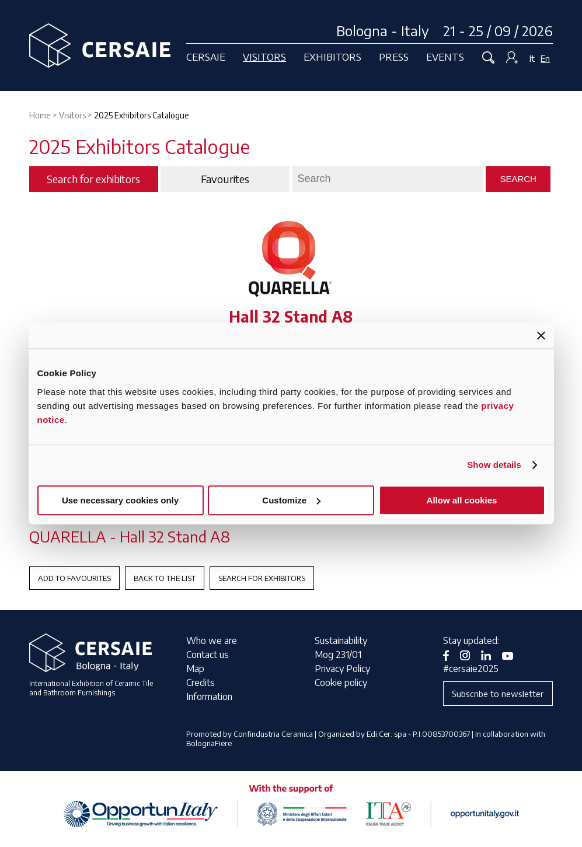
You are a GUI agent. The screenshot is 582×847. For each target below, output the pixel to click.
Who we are (211, 640)
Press (394, 56)
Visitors (264, 56)
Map (195, 668)
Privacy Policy (342, 668)
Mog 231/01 (338, 654)
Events (445, 56)
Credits (200, 682)
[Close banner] (541, 335)
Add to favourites (74, 578)
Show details (494, 465)
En (545, 58)
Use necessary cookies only (120, 500)
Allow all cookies (462, 500)
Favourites (225, 179)
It (532, 58)
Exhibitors (332, 56)
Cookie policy (341, 682)
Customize (291, 500)
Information (209, 696)
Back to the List (165, 578)
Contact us (207, 654)
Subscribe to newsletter (497, 693)
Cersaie (205, 56)
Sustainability (341, 640)
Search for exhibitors (261, 578)
